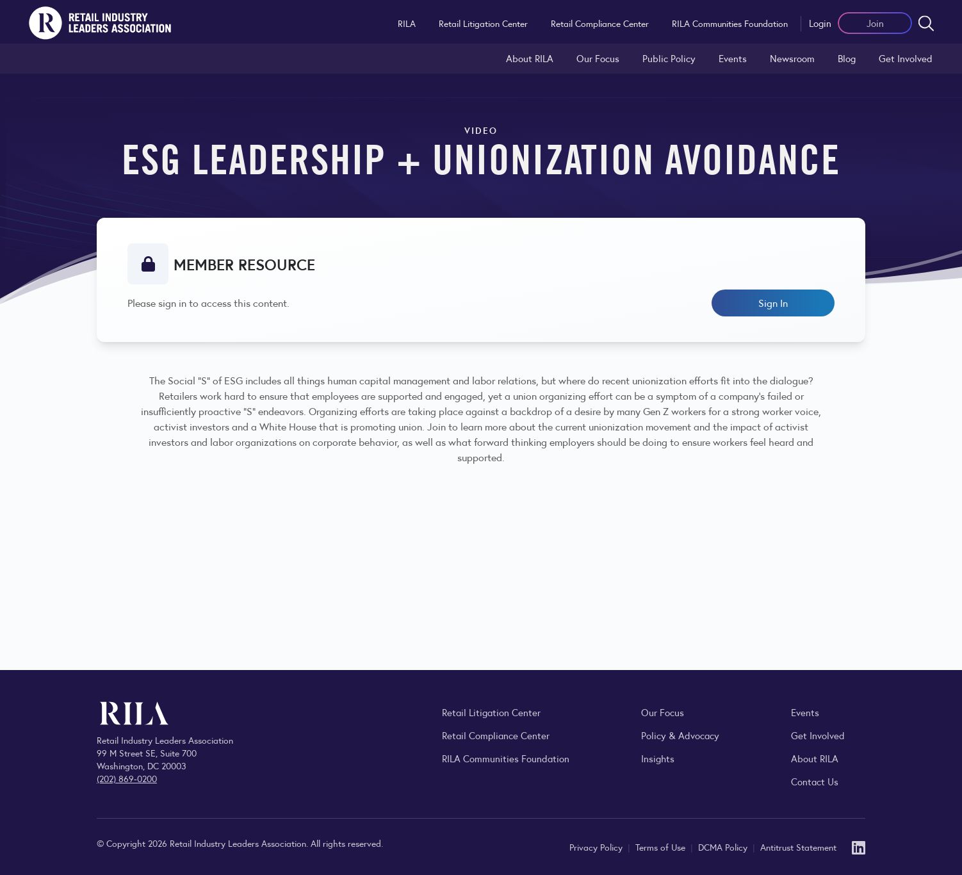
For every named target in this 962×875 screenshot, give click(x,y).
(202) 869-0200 (127, 778)
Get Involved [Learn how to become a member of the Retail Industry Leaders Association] (906, 58)
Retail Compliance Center (600, 23)
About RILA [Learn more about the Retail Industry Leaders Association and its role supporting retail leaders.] (529, 58)
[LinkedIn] (858, 846)
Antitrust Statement (798, 846)
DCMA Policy (724, 846)
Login (820, 22)
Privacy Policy (597, 846)
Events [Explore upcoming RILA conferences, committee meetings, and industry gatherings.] (805, 712)
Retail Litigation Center (483, 23)
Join (875, 22)
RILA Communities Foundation (730, 23)
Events (733, 58)
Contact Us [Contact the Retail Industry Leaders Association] (814, 781)
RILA (407, 23)
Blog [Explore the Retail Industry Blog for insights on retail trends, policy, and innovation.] (847, 58)
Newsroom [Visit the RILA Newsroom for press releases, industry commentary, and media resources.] (792, 58)
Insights (657, 758)
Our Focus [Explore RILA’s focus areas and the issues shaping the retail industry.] (597, 58)
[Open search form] (926, 23)
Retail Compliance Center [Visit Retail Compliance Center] (496, 735)
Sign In (773, 302)
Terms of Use (661, 846)
